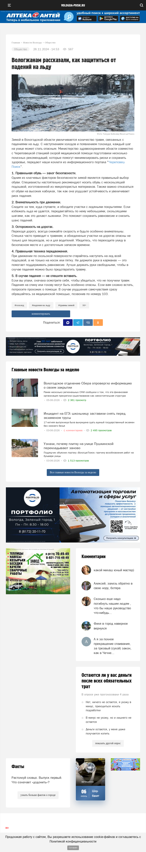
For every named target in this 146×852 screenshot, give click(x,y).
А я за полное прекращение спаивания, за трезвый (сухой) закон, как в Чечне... (112, 646)
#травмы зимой (66, 305)
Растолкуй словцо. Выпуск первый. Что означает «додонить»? (37, 780)
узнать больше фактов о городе (38, 795)
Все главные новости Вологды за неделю (73, 472)
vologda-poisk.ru (73, 5)
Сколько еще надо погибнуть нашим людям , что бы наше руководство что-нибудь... (112, 606)
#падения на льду (41, 305)
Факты (18, 766)
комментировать (41, 313)
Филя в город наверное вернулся (111, 626)
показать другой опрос (108, 743)
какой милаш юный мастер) (114, 570)
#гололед (19, 305)
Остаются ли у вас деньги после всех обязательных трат (107, 681)
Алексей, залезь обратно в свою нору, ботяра (113, 586)
